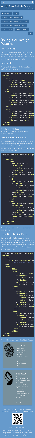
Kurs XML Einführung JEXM (12, 17)
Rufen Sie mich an (21, 364)
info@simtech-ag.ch (22, 356)
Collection (4, 150)
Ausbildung (6, 13)
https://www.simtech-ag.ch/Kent (17, 427)
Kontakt (20, 361)
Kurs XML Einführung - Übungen (13, 25)
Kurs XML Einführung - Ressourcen (14, 21)
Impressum (19, 402)
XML (16, 13)
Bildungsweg (7, 29)
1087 (31, 411)
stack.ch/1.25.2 (6, 411)
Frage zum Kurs (21, 29)
